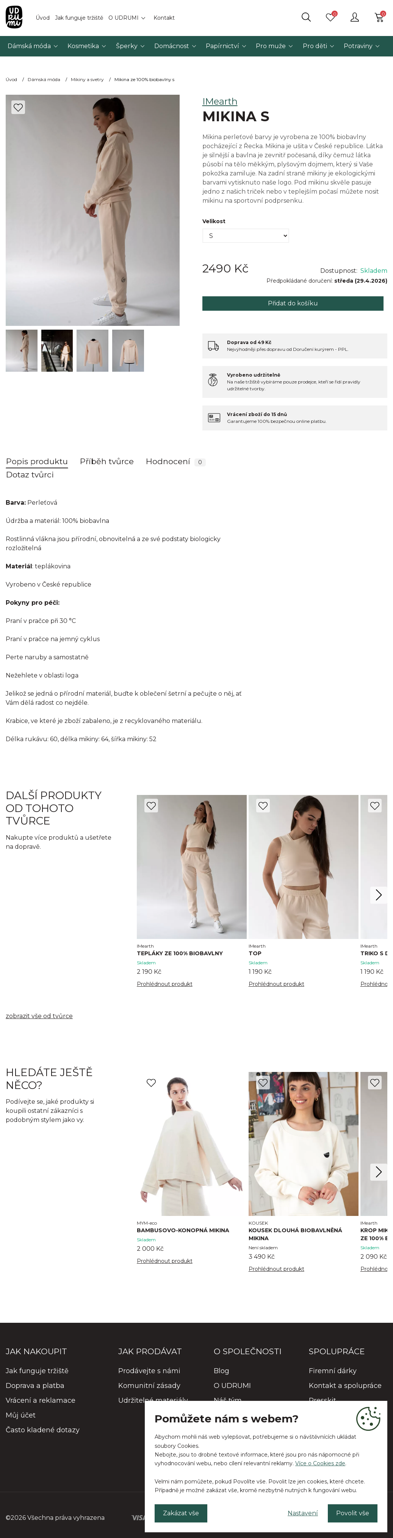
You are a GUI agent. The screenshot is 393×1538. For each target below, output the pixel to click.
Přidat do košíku (293, 303)
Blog (221, 1371)
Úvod (43, 17)
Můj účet (21, 1415)
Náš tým (228, 1400)
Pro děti (315, 46)
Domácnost (171, 46)
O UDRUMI (123, 17)
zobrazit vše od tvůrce (39, 1016)
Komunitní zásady (149, 1386)
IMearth (220, 101)
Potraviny (358, 46)
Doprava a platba (35, 1386)
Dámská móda (29, 46)
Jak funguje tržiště (79, 17)
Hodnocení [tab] (176, 461)
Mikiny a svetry (87, 79)
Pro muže (271, 46)
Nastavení (303, 1513)
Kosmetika (83, 46)
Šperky (127, 46)
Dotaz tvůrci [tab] (30, 474)
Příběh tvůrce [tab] (107, 461)
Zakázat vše (181, 1513)
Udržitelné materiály (153, 1400)
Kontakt (164, 17)
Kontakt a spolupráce (345, 1386)
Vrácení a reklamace (40, 1400)
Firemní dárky (333, 1371)
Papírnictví (222, 46)
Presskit (322, 1400)
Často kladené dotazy (43, 1430)
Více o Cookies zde (320, 1463)
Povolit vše (352, 1513)
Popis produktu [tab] (37, 461)
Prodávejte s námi (149, 1371)
